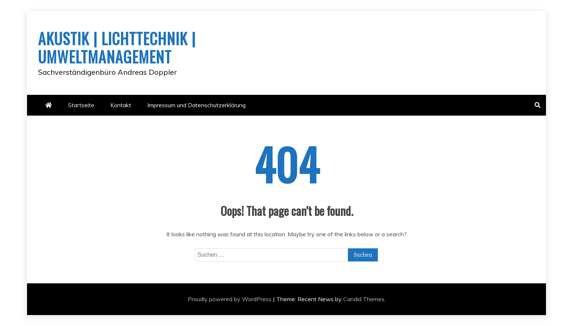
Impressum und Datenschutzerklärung (196, 105)
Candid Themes (363, 299)
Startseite (81, 105)
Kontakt (120, 105)
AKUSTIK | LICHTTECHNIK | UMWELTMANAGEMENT (117, 47)
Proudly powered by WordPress (230, 299)
